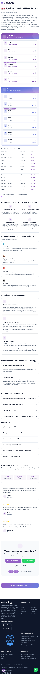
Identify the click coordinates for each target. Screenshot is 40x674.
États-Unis (33, 613)
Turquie (33, 611)
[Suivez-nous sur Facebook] (8, 673)
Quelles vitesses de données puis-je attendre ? (20, 451)
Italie (22, 607)
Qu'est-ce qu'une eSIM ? (20, 427)
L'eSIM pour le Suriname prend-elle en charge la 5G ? (20, 416)
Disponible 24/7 (20, 566)
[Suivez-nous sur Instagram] (10, 673)
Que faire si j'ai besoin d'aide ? (20, 456)
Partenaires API (25, 642)
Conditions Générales (7, 670)
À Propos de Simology (7, 654)
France (23, 605)
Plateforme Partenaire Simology (29, 636)
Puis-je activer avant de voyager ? (20, 404)
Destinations (9, 12)
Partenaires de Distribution (28, 640)
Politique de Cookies (22, 667)
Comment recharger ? (20, 410)
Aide (2, 658)
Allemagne (33, 607)
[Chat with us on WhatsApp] (36, 670)
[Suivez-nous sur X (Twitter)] (2, 673)
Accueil (3, 12)
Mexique (23, 611)
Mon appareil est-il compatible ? (20, 433)
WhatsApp (28, 561)
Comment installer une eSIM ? (20, 439)
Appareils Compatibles (27, 656)
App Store (6, 625)
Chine (22, 613)
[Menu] (37, 2)
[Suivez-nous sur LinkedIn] (5, 673)
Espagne (33, 605)
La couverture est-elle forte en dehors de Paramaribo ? (20, 398)
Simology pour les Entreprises (29, 645)
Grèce (23, 609)
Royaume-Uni (34, 609)
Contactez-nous (13, 561)
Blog (2, 656)
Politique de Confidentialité (8, 667)
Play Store (6, 628)
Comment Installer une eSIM (28, 658)
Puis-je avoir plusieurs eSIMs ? (20, 445)
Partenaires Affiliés (26, 638)
